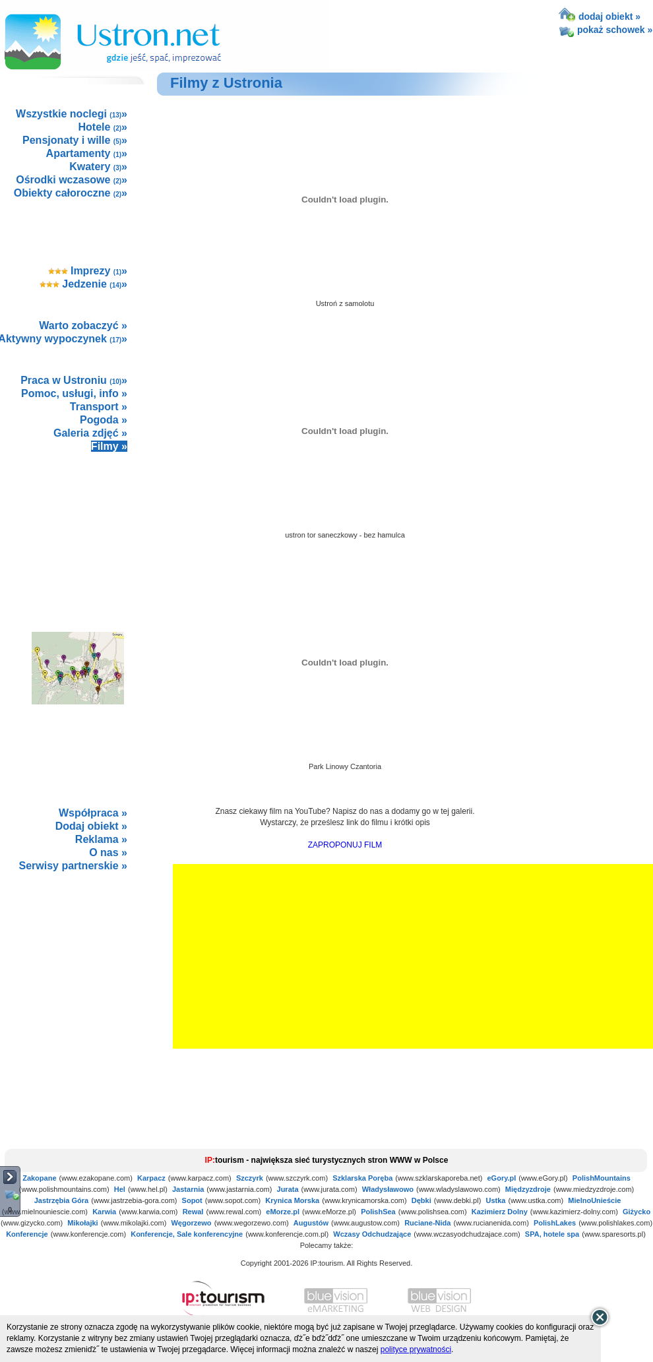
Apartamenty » (86, 153)
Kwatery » (98, 166)
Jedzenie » (83, 284)
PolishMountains (602, 1178)
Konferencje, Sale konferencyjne (187, 1234)
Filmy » (109, 446)
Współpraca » (93, 813)
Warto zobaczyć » (83, 325)
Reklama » (101, 839)
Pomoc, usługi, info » (74, 393)
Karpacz (151, 1178)
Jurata (288, 1189)
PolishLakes (555, 1223)
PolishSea (378, 1212)
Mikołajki (82, 1223)
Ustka (495, 1200)
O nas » (108, 852)
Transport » (98, 406)
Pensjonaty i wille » (74, 140)
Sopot (192, 1200)
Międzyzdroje (528, 1189)
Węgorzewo (191, 1223)
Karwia (104, 1212)
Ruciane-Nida (427, 1223)
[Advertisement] (77, 528)
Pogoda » (103, 419)
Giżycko (636, 1212)
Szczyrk (249, 1178)
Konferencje (27, 1234)
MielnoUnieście (594, 1200)
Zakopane (39, 1178)
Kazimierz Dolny (500, 1212)
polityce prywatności (416, 1349)
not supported (78, 970)
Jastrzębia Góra (61, 1200)
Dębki (421, 1200)
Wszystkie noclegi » (71, 113)
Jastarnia (188, 1189)
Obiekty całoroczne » (70, 193)
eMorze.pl (282, 1212)
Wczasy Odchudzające (372, 1234)
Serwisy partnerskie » (72, 865)
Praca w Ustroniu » (73, 380)
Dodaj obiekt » (91, 826)
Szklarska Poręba (362, 1178)
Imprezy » (88, 270)
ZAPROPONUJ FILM (345, 845)
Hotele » (102, 127)
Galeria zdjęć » (90, 433)
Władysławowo (388, 1189)
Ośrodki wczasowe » (71, 179)
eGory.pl (501, 1178)
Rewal (193, 1212)
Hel (119, 1189)
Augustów (311, 1223)
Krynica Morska (292, 1200)
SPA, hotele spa (552, 1234)
